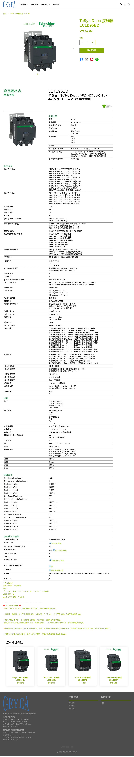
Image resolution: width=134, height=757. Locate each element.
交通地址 (71, 706)
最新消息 (34, 5)
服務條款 (60, 753)
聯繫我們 (56, 5)
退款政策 (74, 753)
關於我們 (45, 5)
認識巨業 (71, 704)
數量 (81, 39)
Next (73, 48)
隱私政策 (67, 753)
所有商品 (23, 5)
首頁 (4, 14)
